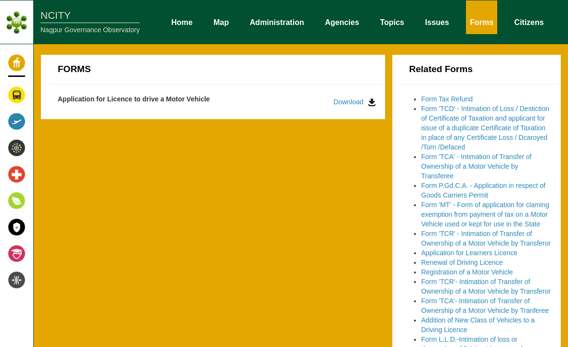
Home (182, 21)
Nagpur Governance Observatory (90, 30)
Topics (392, 21)
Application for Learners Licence (469, 253)
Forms (481, 21)
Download (354, 102)
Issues (437, 21)
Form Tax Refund (447, 99)
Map (221, 21)
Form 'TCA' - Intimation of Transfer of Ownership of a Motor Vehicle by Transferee (476, 166)
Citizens (528, 21)
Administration (277, 21)
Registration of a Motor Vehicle (467, 272)
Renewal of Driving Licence (462, 262)
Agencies (342, 21)
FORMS (74, 69)
